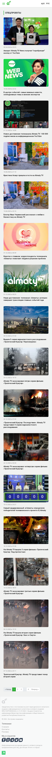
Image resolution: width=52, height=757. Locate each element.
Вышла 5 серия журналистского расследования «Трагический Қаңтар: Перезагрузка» (25, 340)
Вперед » (35, 689)
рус (48, 4)
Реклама (5, 732)
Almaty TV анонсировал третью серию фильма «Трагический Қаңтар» (24, 592)
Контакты (5, 729)
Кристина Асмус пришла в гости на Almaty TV (23, 175)
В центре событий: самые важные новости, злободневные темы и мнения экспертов (23, 93)
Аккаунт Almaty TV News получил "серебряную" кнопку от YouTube (24, 52)
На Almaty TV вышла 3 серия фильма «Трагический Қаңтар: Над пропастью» (26, 550)
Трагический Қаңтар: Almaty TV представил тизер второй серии (26, 675)
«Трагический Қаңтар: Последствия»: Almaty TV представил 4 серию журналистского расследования (24, 425)
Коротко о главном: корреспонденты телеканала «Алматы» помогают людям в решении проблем (25, 257)
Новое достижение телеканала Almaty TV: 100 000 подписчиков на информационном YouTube (26, 135)
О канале (5, 727)
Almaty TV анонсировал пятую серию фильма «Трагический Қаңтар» (23, 382)
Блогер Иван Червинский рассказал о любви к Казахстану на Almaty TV (24, 216)
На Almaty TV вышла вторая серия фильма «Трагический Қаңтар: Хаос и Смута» (22, 634)
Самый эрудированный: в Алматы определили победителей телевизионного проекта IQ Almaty (25, 509)
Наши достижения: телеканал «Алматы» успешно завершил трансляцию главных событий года (25, 299)
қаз (43, 4)
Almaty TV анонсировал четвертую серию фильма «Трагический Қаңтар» (25, 467)
